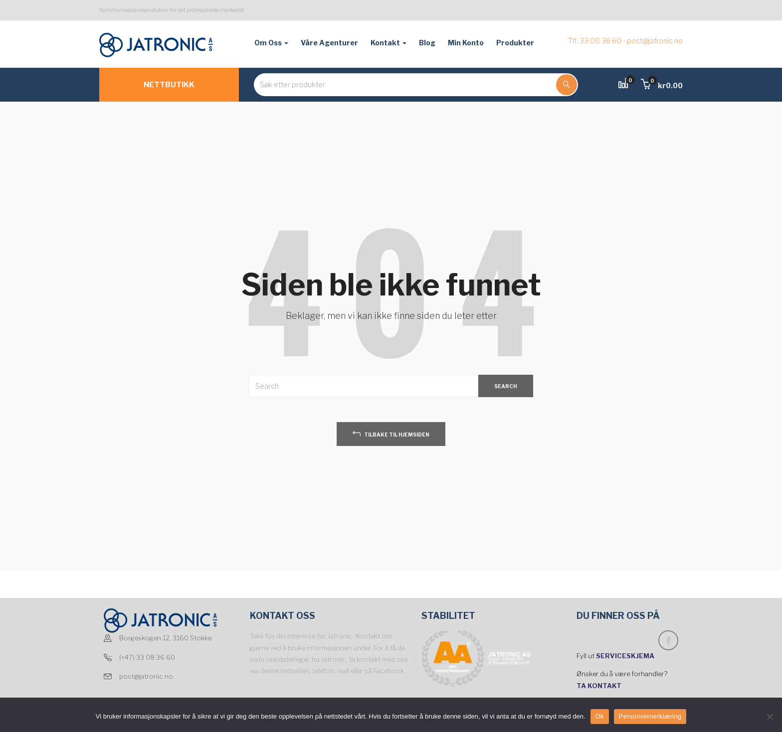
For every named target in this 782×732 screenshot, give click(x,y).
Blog (427, 42)
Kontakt (388, 42)
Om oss (271, 42)
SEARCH (505, 386)
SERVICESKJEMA (626, 656)
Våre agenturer (329, 42)
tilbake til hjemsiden (391, 433)
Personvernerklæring (650, 716)
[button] (662, 85)
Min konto (466, 42)
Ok (599, 716)
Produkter (515, 42)
